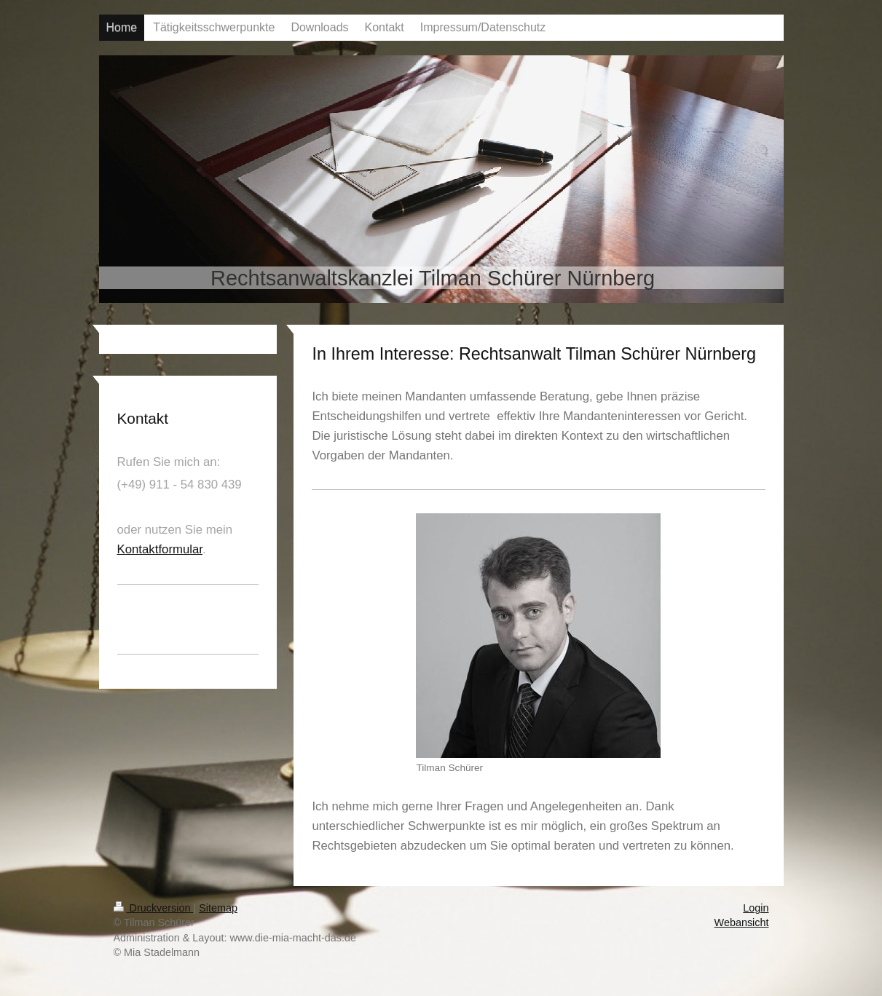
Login (755, 908)
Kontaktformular (160, 549)
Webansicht (741, 922)
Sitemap (218, 908)
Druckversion (154, 908)
